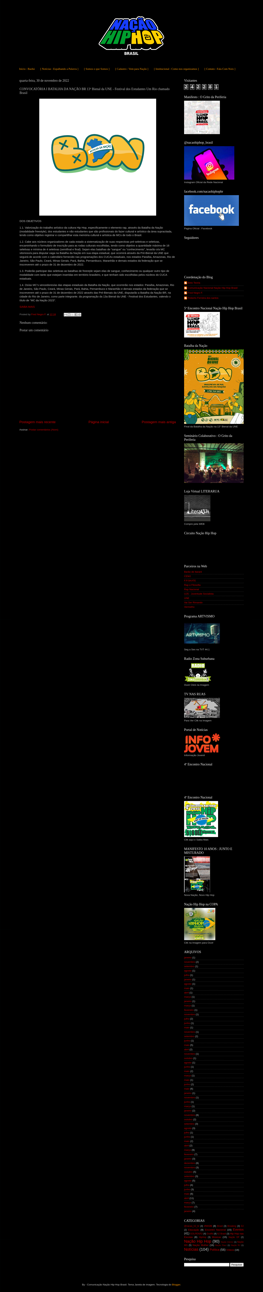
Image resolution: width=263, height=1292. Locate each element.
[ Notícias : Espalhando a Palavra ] (59, 68)
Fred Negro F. (195, 292)
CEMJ (187, 576)
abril (186, 992)
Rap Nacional (191, 589)
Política (214, 1249)
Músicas (216, 1237)
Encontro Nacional (215, 1229)
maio (186, 988)
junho (187, 1023)
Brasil (220, 1226)
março (187, 996)
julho (186, 975)
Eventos (238, 1229)
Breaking (231, 1226)
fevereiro (189, 1010)
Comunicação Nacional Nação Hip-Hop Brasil (212, 288)
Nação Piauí (221, 1245)
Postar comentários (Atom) (43, 429)
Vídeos (230, 1250)
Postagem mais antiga (159, 422)
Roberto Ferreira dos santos (203, 298)
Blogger (176, 1284)
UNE (186, 598)
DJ (242, 1226)
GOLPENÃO (196, 1233)
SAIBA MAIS (27, 306)
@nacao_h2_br (191, 1226)
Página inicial (99, 422)
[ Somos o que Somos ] (97, 68)
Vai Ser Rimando (193, 602)
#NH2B (208, 1226)
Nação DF (233, 1237)
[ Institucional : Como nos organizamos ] (176, 68)
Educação (193, 1229)
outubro (188, 1058)
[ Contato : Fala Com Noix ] (219, 68)
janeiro (188, 957)
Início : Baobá (27, 68)
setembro (189, 966)
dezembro (189, 1163)
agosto (188, 970)
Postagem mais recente (37, 422)
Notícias (191, 1249)
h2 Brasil (221, 1233)
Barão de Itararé (193, 571)
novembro (189, 962)
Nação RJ (235, 1245)
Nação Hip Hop (197, 1241)
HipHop (202, 1237)
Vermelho (189, 607)
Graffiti (210, 1233)
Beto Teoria (194, 282)
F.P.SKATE (190, 580)
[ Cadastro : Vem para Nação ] (131, 68)
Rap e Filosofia (192, 585)
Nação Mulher (201, 1245)
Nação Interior (227, 1242)
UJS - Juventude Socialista (199, 593)
